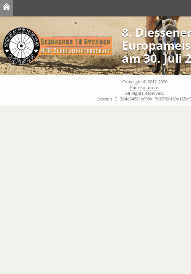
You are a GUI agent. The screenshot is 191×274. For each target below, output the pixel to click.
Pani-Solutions (144, 87)
